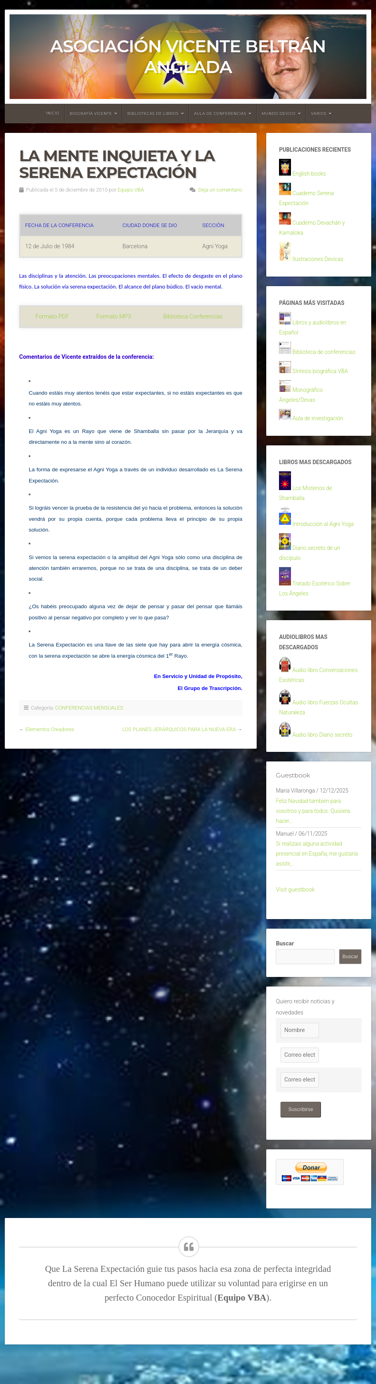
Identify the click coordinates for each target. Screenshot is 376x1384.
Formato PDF (52, 316)
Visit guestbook (295, 917)
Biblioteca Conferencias (192, 316)
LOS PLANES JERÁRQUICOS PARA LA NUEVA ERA (179, 729)
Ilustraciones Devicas (319, 263)
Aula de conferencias (220, 113)
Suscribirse (301, 1137)
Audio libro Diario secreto (324, 754)
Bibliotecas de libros (152, 113)
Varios (319, 113)
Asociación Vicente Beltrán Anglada (188, 56)
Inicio (52, 113)
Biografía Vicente (91, 113)
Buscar (285, 971)
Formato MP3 (114, 316)
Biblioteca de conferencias (325, 359)
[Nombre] (300, 1058)
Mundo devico (279, 113)
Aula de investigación (319, 428)
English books (310, 174)
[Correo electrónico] (300, 1082)
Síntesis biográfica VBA (322, 379)
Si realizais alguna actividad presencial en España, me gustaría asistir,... (319, 880)
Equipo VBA (131, 190)
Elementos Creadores (50, 729)
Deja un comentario (220, 190)
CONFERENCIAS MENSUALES (89, 708)
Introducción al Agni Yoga (325, 536)
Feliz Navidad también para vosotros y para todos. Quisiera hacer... (314, 833)
